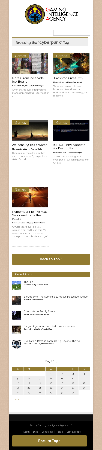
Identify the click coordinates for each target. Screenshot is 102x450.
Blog (35, 431)
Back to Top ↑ (51, 259)
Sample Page (74, 431)
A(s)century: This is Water (29, 145)
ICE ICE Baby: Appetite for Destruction (69, 146)
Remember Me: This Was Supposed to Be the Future (29, 215)
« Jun (17, 399)
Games (20, 56)
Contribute (47, 431)
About (26, 431)
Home (59, 431)
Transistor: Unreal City (68, 78)
